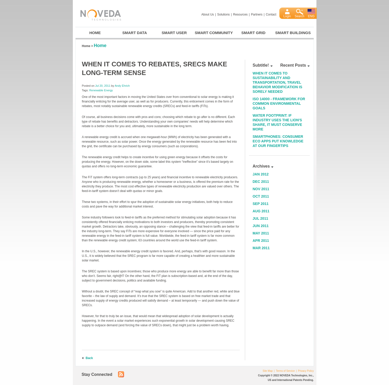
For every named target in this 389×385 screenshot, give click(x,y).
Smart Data (134, 33)
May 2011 (261, 233)
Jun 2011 (261, 226)
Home (95, 33)
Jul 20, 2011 (102, 85)
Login (287, 16)
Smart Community (214, 33)
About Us (207, 14)
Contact (271, 14)
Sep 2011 (261, 204)
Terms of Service (285, 370)
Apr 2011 (261, 241)
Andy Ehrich (122, 85)
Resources (240, 14)
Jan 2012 (261, 174)
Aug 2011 (261, 211)
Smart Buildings (293, 33)
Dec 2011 (261, 182)
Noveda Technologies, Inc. (98, 14)
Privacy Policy (306, 370)
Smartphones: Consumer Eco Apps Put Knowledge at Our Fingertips (278, 141)
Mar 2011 (261, 248)
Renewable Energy (101, 90)
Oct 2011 (261, 196)
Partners (256, 14)
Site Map (268, 370)
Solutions (223, 14)
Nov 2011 (261, 189)
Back (89, 358)
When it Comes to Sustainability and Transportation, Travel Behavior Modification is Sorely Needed (277, 82)
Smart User (174, 33)
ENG (311, 16)
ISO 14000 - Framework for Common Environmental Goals (279, 103)
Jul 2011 (260, 218)
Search (299, 16)
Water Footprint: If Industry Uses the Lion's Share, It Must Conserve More (277, 122)
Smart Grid (253, 33)
